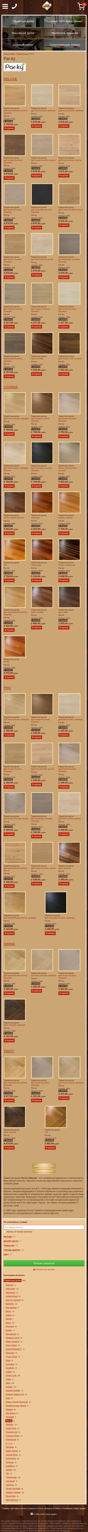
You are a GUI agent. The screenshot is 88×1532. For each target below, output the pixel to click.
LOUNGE (11, 387)
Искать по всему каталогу (19, 1232)
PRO (7, 688)
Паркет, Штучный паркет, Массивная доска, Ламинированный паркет (47, 6)
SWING (9, 944)
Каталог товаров (9, 54)
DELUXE (10, 79)
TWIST (9, 1051)
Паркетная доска (22, 54)
